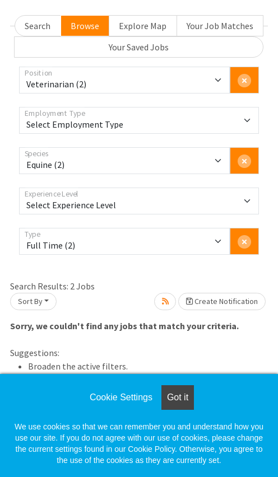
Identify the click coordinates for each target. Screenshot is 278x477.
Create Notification (222, 301)
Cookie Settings (121, 397)
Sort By (30, 301)
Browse (85, 25)
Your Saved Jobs (139, 47)
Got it (177, 397)
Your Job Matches (220, 25)
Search (37, 25)
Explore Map (142, 25)
